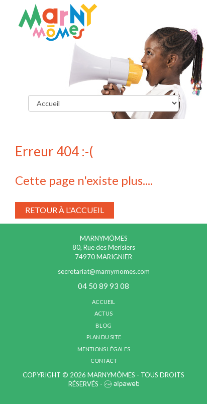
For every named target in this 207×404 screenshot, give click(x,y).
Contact (103, 360)
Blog (103, 325)
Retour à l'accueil (64, 210)
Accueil (103, 301)
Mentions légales (103, 349)
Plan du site (103, 337)
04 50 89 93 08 (103, 285)
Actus (103, 313)
